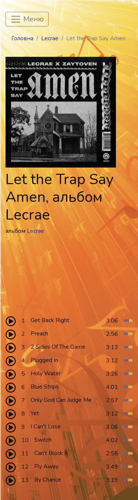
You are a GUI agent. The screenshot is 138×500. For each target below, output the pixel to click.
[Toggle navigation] (27, 19)
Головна (22, 38)
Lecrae (50, 38)
